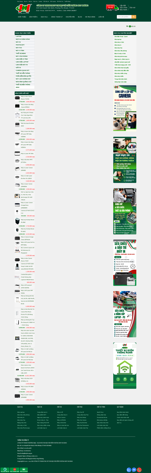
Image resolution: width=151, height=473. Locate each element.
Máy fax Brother (82, 422)
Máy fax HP (80, 412)
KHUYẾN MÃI (70, 17)
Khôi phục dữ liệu (102, 420)
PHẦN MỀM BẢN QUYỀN (23, 76)
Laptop (40, 1)
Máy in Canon (61, 417)
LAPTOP (18, 36)
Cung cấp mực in (42, 412)
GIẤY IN (18, 67)
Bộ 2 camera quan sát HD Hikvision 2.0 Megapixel (27, 250)
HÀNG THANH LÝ (57, 17)
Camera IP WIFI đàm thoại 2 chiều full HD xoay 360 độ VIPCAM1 (27, 266)
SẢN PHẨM (33, 17)
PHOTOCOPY (20, 45)
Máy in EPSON (61, 420)
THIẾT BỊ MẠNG (21, 53)
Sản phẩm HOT (41, 415)
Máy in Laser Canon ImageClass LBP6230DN (27, 205)
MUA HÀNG (90, 17)
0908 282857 (72, 10)
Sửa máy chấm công (121, 73)
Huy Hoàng (20, 1)
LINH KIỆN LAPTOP (22, 62)
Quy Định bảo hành (123, 412)
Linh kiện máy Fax (82, 428)
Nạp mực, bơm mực (43, 417)
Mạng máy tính (21, 422)
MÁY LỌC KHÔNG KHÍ (23, 79)
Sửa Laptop (53, 1)
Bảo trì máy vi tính (120, 53)
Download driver (102, 417)
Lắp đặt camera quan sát (122, 62)
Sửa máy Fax (21, 420)
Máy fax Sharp (81, 417)
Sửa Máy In (46, 1)
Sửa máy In (20, 417)
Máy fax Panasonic (83, 425)
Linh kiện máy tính (102, 425)
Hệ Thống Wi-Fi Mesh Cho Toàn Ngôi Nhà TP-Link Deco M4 (27, 115)
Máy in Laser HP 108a (27, 153)
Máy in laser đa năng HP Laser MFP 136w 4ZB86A (27, 134)
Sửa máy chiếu (119, 76)
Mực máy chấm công (43, 425)
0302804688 (27, 448)
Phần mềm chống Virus (104, 428)
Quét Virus (100, 412)
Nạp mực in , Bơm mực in (122, 59)
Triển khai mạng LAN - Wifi (123, 65)
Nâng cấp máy (101, 415)
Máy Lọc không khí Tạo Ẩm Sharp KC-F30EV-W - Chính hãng (27, 322)
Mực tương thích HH (43, 422)
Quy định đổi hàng (122, 415)
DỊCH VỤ (44, 17)
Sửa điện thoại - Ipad (121, 36)
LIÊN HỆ (101, 17)
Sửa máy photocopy (121, 56)
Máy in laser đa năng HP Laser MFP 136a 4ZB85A (27, 144)
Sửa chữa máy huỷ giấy (122, 67)
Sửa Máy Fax (60, 1)
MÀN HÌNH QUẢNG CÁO (23, 82)
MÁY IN (18, 42)
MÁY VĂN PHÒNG (21, 56)
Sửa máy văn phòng (121, 50)
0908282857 (27, 451)
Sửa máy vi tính (119, 42)
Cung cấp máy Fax (83, 415)
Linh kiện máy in (62, 428)
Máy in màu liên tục (63, 425)
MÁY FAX (19, 48)
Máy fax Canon (81, 420)
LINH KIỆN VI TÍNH (22, 59)
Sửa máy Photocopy (23, 428)
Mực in (30, 1)
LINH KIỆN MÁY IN (22, 65)
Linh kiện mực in (42, 428)
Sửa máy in (118, 45)
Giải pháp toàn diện (121, 82)
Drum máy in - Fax (42, 420)
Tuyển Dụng (67, 1)
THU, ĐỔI (5, 470)
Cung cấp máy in (62, 415)
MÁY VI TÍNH (20, 50)
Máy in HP (60, 412)
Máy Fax (35, 1)
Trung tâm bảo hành (121, 79)
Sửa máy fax (118, 48)
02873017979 (50, 10)
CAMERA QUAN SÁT (22, 70)
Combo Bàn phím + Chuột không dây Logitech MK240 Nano (27, 277)
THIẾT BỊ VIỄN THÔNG (23, 73)
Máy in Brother (61, 422)
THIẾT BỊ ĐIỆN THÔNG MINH (23, 86)
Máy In (25, 1)
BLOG (80, 17)
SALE (14, 470)
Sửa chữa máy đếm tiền (122, 70)
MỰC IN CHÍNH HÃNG (23, 39)
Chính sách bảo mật (123, 417)
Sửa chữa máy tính (102, 422)
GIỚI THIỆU (22, 17)
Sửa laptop (118, 39)
